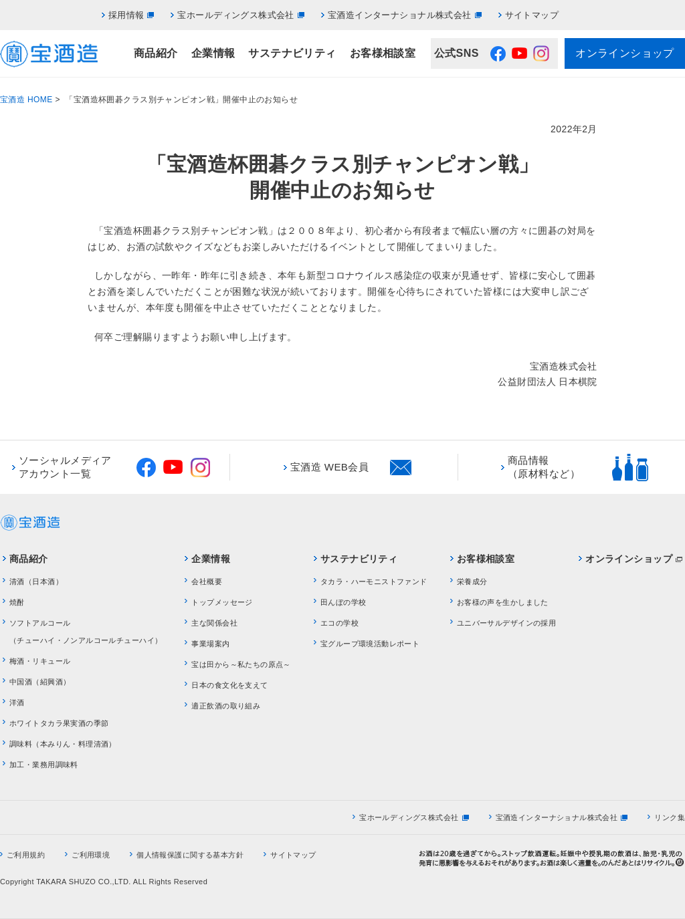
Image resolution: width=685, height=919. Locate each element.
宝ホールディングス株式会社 (235, 15)
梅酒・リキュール (39, 661)
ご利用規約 (26, 855)
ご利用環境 (91, 855)
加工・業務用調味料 (43, 765)
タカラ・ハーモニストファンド (373, 581)
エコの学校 (339, 623)
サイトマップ (532, 15)
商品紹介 (156, 53)
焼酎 (17, 602)
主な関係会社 (214, 623)
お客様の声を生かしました (503, 602)
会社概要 (206, 581)
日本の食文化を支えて (229, 685)
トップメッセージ (221, 602)
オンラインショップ (624, 53)
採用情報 (126, 15)
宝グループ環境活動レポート (369, 644)
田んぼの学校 (343, 602)
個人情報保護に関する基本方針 (189, 855)
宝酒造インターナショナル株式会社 (400, 15)
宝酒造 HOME (26, 99)
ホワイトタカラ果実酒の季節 (58, 723)
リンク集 (669, 817)
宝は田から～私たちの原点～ (240, 664)
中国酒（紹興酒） (39, 682)
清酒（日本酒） (36, 581)
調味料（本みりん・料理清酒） (62, 744)
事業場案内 (210, 644)
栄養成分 (472, 581)
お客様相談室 (383, 53)
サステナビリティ (292, 53)
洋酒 (17, 702)
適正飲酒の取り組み (225, 706)
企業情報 (213, 53)
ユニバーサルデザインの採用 (506, 623)
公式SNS (456, 53)
